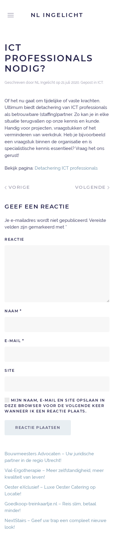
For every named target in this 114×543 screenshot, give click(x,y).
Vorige (17, 187)
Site (10, 370)
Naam (13, 311)
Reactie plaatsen (37, 427)
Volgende (92, 187)
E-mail (14, 340)
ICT (100, 82)
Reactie (14, 239)
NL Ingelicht (57, 15)
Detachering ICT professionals (66, 168)
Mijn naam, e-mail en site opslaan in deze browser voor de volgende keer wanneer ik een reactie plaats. (55, 405)
